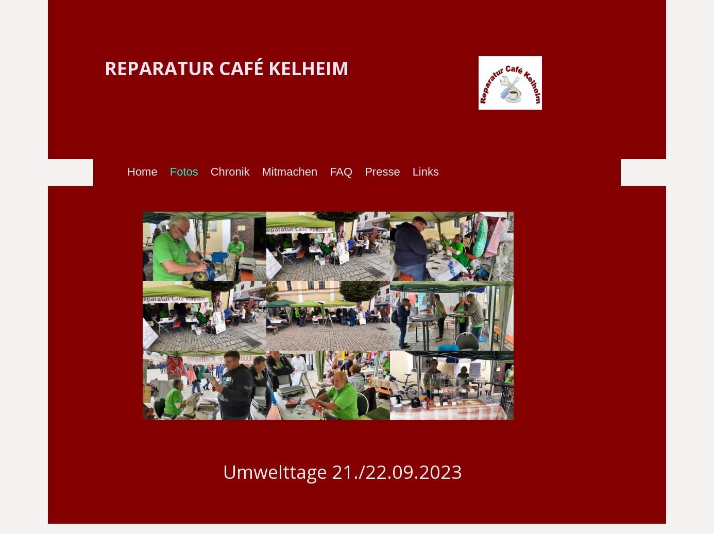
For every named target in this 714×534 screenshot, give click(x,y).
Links (426, 171)
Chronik (230, 171)
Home (142, 171)
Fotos (184, 171)
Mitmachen (290, 171)
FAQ (341, 171)
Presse (382, 171)
